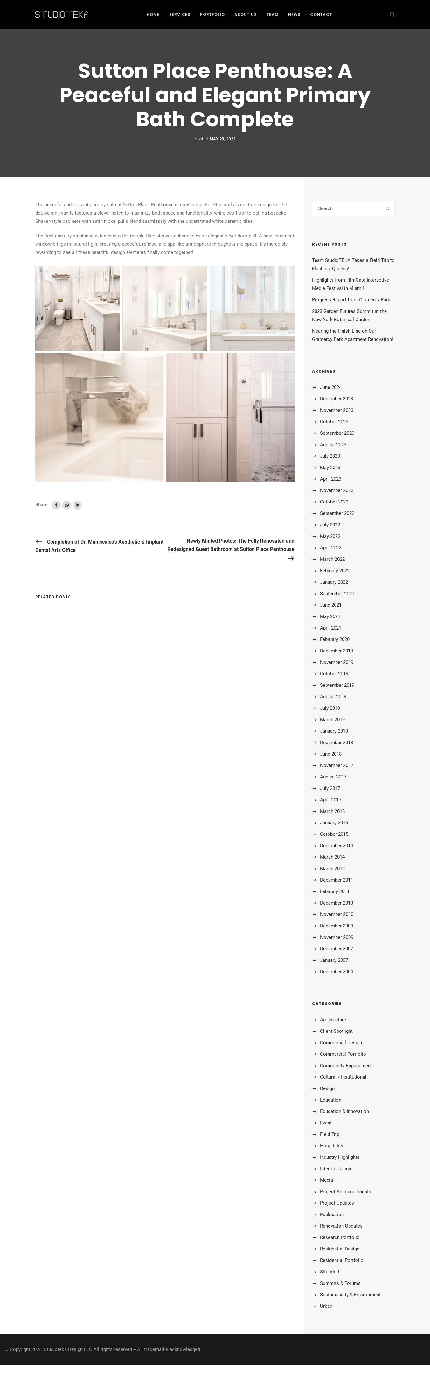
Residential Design (339, 1249)
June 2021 (331, 605)
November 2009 (336, 937)
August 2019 (333, 697)
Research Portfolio (340, 1237)
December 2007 (336, 949)
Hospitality (331, 1146)
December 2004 (336, 972)
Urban (326, 1306)
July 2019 (330, 708)
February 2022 (335, 571)
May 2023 (330, 467)
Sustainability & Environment (350, 1295)
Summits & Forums (340, 1283)
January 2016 (334, 823)
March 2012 (332, 868)
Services (180, 14)
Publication (332, 1214)
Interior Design (335, 1169)
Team (273, 14)
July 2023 (330, 456)
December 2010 (336, 903)
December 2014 (336, 845)
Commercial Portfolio (343, 1054)
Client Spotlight (336, 1031)
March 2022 (332, 559)
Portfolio (212, 14)
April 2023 (330, 479)
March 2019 (332, 719)
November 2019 (336, 662)
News (294, 14)
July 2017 (330, 788)
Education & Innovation (344, 1111)
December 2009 (336, 926)
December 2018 (336, 742)
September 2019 (337, 685)
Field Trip (329, 1134)
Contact (321, 14)
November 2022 (336, 490)
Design (327, 1088)
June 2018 (331, 754)
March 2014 (332, 857)
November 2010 (336, 914)
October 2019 (334, 674)
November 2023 (336, 410)
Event (326, 1123)
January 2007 (334, 960)
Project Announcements (345, 1191)
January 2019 (334, 731)
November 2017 (336, 765)
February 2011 (335, 891)
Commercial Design (341, 1043)
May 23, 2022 (222, 139)
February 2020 (335, 639)
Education (330, 1100)
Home (153, 14)
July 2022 (330, 525)
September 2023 (337, 433)
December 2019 (336, 651)
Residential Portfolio (342, 1260)
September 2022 (337, 513)
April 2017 (330, 800)
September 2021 (337, 593)
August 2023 (333, 444)
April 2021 (330, 628)
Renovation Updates (341, 1226)
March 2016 (332, 811)
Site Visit (329, 1272)
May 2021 (330, 616)
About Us (245, 14)
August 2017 (333, 777)
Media (326, 1180)
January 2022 (334, 582)
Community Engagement (346, 1065)
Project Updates (337, 1203)
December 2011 (336, 880)
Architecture (333, 1020)
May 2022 (330, 536)
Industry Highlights (340, 1157)
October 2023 (334, 422)
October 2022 (334, 502)
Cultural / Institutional (343, 1077)
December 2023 (336, 399)
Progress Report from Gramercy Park (351, 300)
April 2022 (330, 548)
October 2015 (334, 834)
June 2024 (331, 387)
